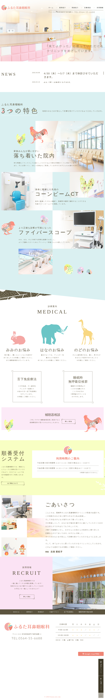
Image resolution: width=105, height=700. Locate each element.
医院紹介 (62, 7)
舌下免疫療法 (68, 612)
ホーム (50, 7)
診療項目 (87, 7)
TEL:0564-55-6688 (84, 12)
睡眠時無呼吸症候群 (86, 612)
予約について (101, 667)
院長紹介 (75, 7)
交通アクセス (101, 684)
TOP (100, 695)
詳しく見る (68, 421)
